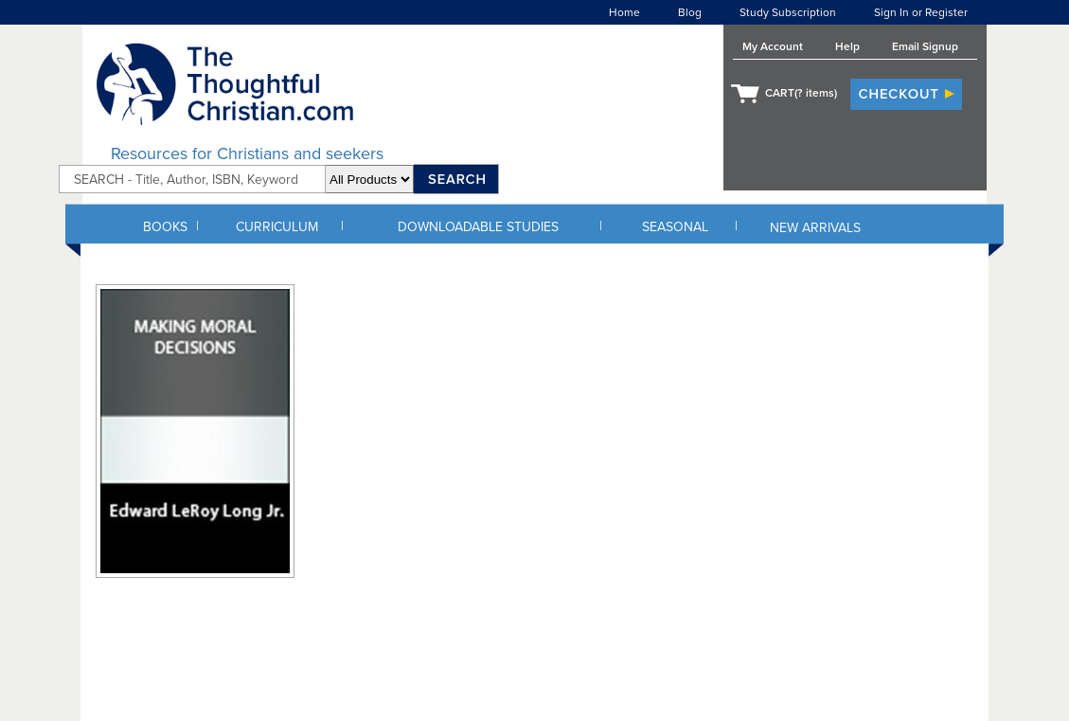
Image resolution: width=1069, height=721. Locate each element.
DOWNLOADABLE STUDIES (478, 227)
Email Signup (925, 46)
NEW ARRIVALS (815, 228)
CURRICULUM (277, 227)
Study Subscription (787, 12)
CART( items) (801, 92)
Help (847, 46)
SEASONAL (675, 227)
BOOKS (165, 227)
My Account (772, 46)
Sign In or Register (921, 12)
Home (624, 12)
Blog (690, 12)
